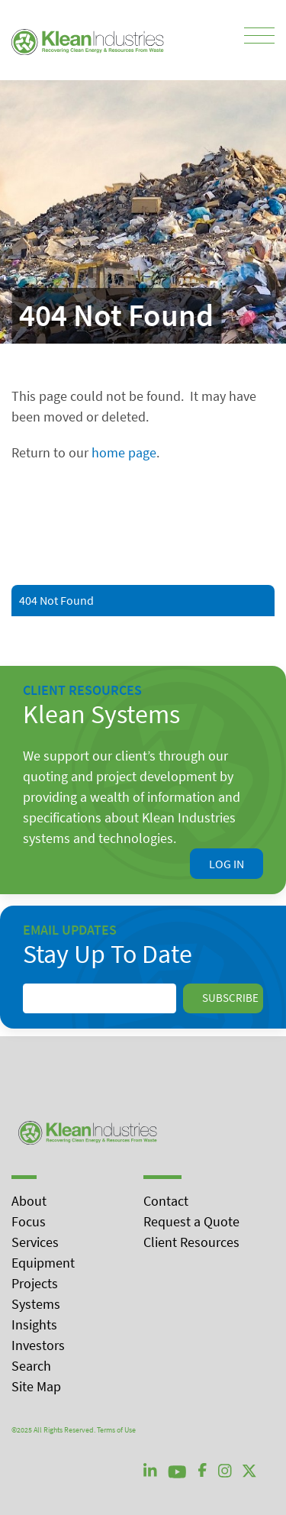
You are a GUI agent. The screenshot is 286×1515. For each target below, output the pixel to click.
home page (124, 452)
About (29, 1201)
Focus (28, 1221)
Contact (165, 1201)
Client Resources (191, 1242)
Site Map (36, 1386)
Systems (35, 1304)
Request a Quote (191, 1221)
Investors (38, 1345)
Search (31, 1365)
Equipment (43, 1262)
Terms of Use (116, 1430)
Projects (34, 1283)
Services (35, 1242)
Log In (226, 863)
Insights (34, 1324)
